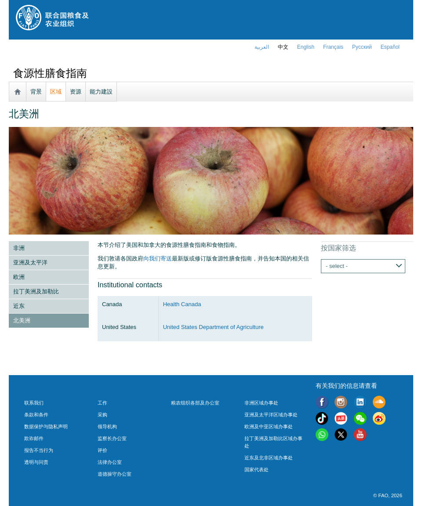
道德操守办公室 (114, 474)
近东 (19, 306)
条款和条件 (36, 414)
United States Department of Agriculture (213, 327)
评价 (102, 450)
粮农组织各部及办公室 (195, 402)
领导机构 (107, 426)
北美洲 (21, 320)
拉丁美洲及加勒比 (36, 291)
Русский (362, 47)
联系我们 (34, 402)
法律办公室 (110, 462)
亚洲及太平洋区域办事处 (271, 414)
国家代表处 (256, 469)
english (305, 47)
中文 (283, 47)
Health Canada (182, 304)
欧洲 (19, 277)
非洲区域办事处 (261, 402)
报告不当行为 (38, 450)
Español (390, 47)
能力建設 (101, 91)
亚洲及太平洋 (30, 262)
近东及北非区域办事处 (268, 457)
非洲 (19, 248)
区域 (56, 91)
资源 (75, 91)
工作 (102, 402)
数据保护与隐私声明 (46, 426)
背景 (36, 91)
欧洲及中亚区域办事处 (268, 426)
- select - (337, 266)
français (333, 47)
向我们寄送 (157, 258)
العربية (262, 47)
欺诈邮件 (34, 438)
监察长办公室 (112, 438)
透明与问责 (36, 462)
